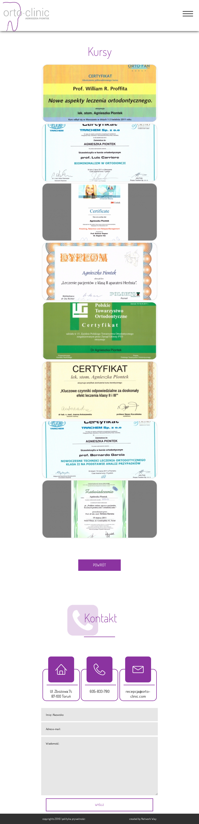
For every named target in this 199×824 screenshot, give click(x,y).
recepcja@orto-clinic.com (138, 694)
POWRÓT (99, 565)
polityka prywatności (73, 819)
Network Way (149, 819)
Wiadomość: (99, 766)
